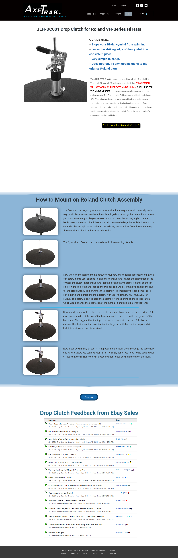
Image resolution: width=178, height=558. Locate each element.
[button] (105, 14)
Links (128, 14)
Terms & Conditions (81, 550)
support (118, 14)
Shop (95, 14)
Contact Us (112, 550)
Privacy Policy (67, 550)
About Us (102, 550)
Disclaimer (94, 550)
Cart (114, 5)
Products (105, 14)
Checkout (123, 5)
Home (88, 14)
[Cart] (143, 13)
